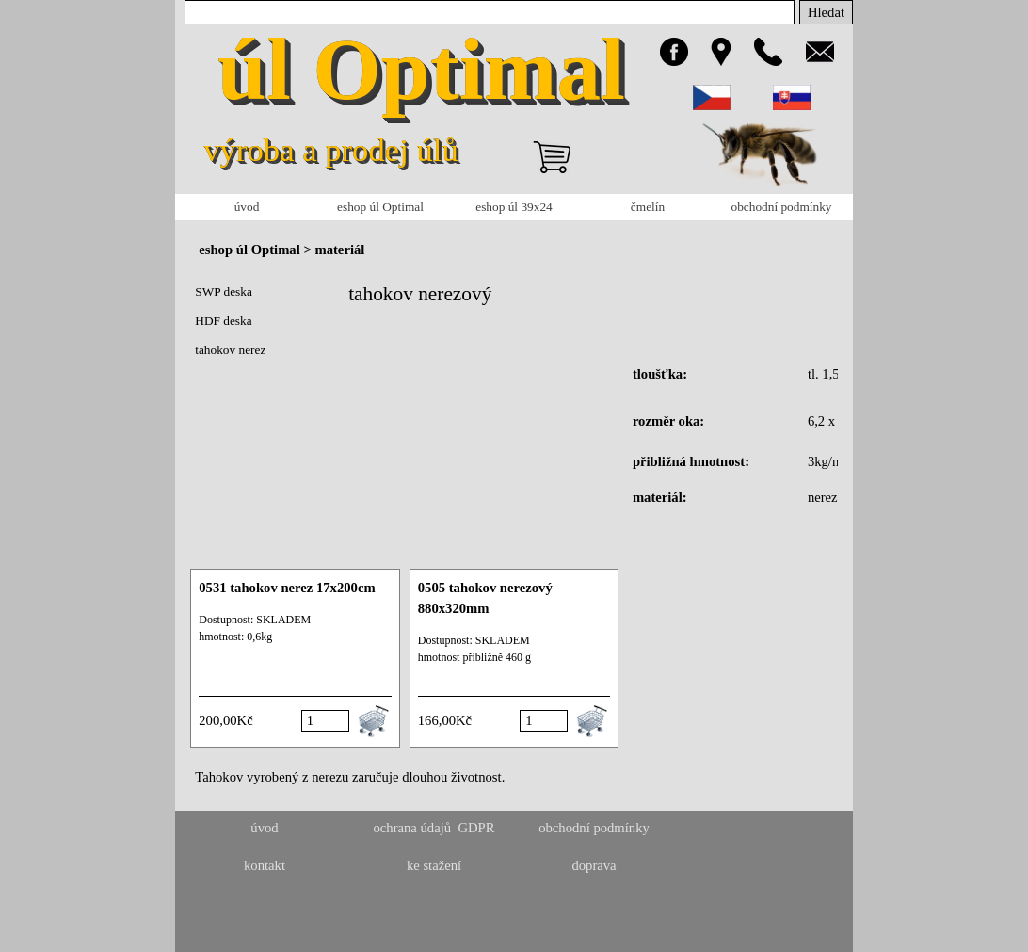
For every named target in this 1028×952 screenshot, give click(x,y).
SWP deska (223, 291)
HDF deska (223, 321)
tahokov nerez (230, 350)
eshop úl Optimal (380, 207)
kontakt (264, 865)
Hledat (826, 12)
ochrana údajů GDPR (433, 827)
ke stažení (434, 865)
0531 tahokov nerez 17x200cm (287, 587)
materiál (339, 249)
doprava (593, 865)
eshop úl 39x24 (513, 207)
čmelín (648, 207)
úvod (247, 207)
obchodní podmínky (781, 207)
